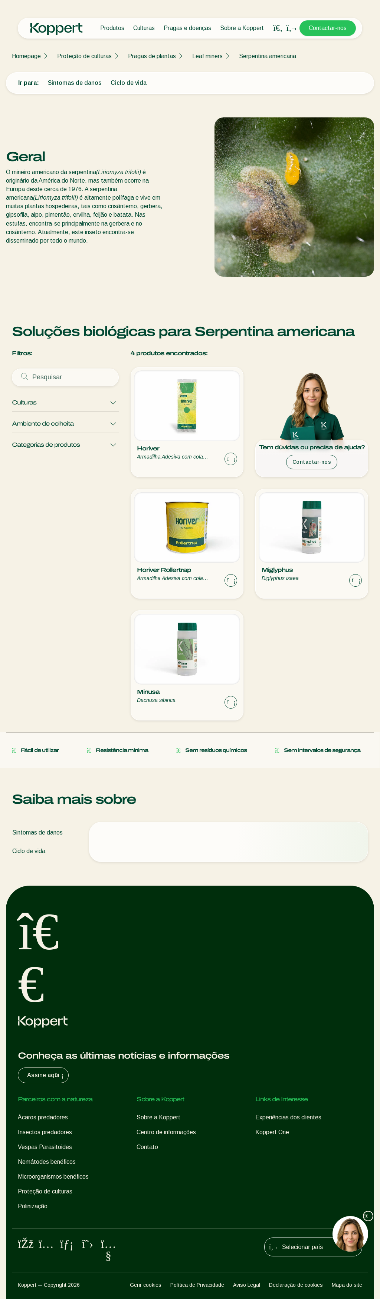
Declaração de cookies (296, 1285)
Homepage (26, 56)
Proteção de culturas (84, 56)
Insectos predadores (45, 1132)
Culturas (144, 28)
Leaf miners (207, 56)
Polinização (33, 1206)
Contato (147, 1147)
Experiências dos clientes (288, 1117)
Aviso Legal (246, 1285)
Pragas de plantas (152, 56)
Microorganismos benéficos (53, 1176)
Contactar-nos (328, 28)
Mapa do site (347, 1285)
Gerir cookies (145, 1285)
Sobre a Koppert (242, 28)
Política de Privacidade (197, 1285)
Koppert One (272, 1132)
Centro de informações (166, 1132)
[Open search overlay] (278, 28)
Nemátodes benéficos (47, 1162)
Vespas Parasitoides (45, 1147)
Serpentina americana (267, 56)
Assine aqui (46, 1075)
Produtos (112, 28)
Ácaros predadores (43, 1117)
